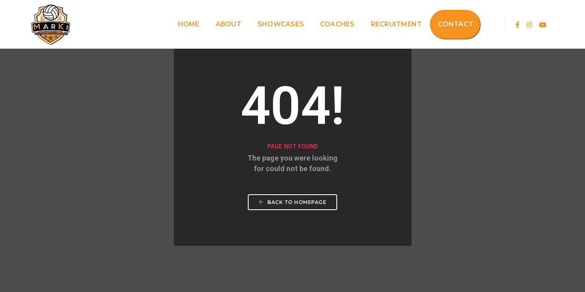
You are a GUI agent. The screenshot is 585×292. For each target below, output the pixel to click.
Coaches (337, 24)
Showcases (281, 24)
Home (188, 24)
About (228, 24)
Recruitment (396, 24)
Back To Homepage (292, 202)
